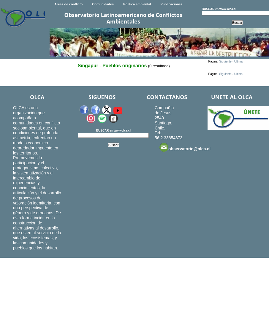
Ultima (238, 61)
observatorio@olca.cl (185, 147)
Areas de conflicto (68, 4)
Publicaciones (172, 4)
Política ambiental (137, 4)
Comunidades (103, 4)
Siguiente (225, 61)
